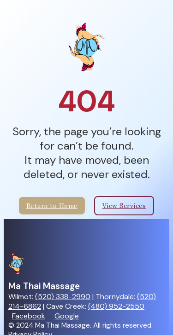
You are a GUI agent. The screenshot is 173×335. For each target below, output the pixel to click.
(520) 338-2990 (62, 296)
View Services (124, 206)
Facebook (28, 316)
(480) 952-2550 (116, 306)
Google (66, 316)
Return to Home (52, 206)
